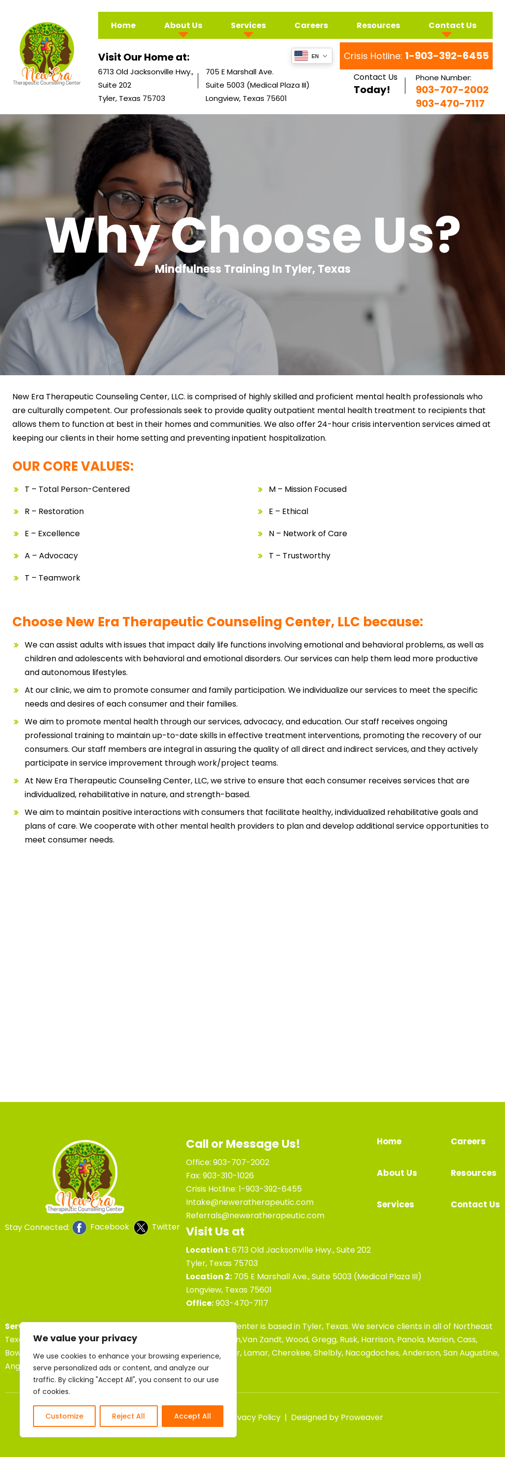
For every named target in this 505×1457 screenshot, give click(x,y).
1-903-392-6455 (270, 1189)
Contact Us (452, 25)
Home (123, 25)
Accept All (192, 1416)
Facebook (100, 1227)
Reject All (128, 1416)
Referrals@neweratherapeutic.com (255, 1215)
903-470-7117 (242, 1303)
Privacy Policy (254, 1417)
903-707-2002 (241, 1162)
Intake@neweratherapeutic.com (250, 1202)
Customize (64, 1416)
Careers (311, 25)
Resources (378, 25)
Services (248, 25)
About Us (183, 25)
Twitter (157, 1227)
